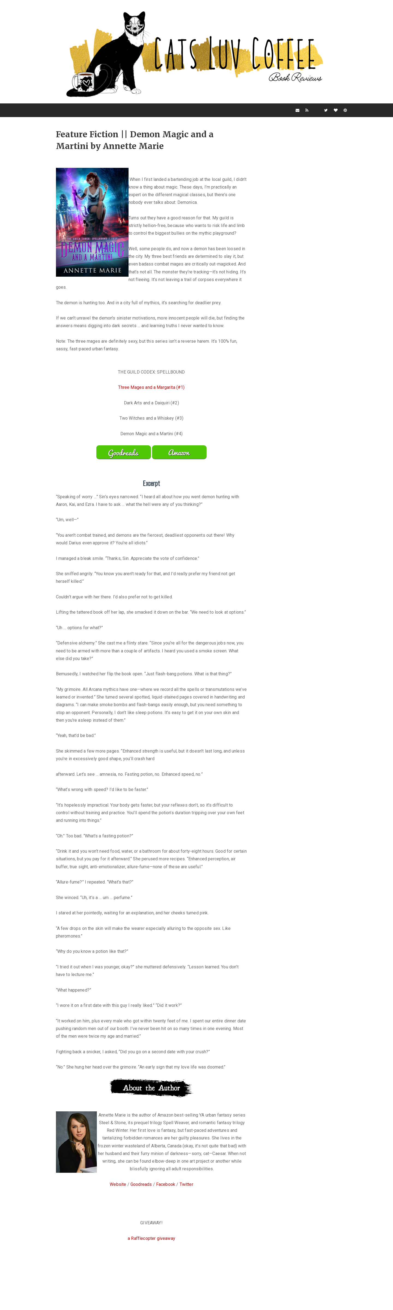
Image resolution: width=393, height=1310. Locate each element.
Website (118, 1217)
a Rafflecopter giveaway (151, 1271)
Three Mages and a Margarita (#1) (151, 405)
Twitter (186, 1217)
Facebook (165, 1217)
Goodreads (141, 1217)
